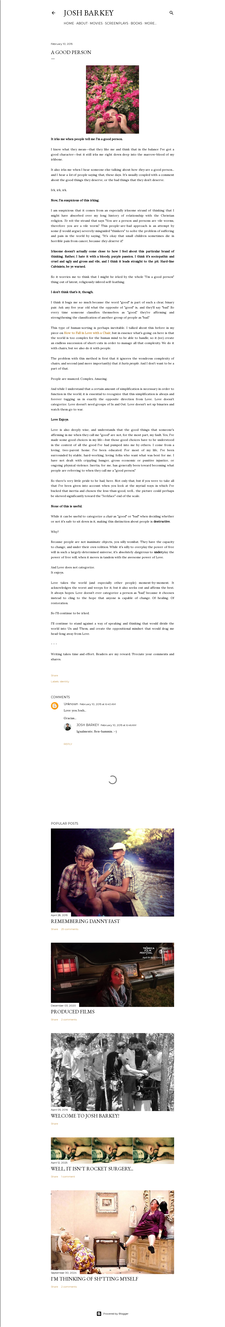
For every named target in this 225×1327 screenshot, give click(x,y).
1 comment (68, 1176)
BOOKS (136, 23)
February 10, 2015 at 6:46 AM (118, 725)
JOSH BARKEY (88, 725)
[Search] (171, 12)
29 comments (69, 929)
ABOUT (81, 23)
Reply (68, 744)
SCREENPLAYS (116, 23)
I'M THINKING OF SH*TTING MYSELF (94, 1278)
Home (69, 23)
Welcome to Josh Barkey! (85, 1115)
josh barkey (88, 13)
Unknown (71, 704)
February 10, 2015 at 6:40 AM (98, 704)
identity (64, 681)
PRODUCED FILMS (73, 1011)
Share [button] (54, 675)
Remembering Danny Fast (85, 921)
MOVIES (96, 23)
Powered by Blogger (112, 1313)
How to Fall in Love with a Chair (87, 333)
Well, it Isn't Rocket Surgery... (92, 1168)
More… (151, 23)
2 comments (69, 1019)
